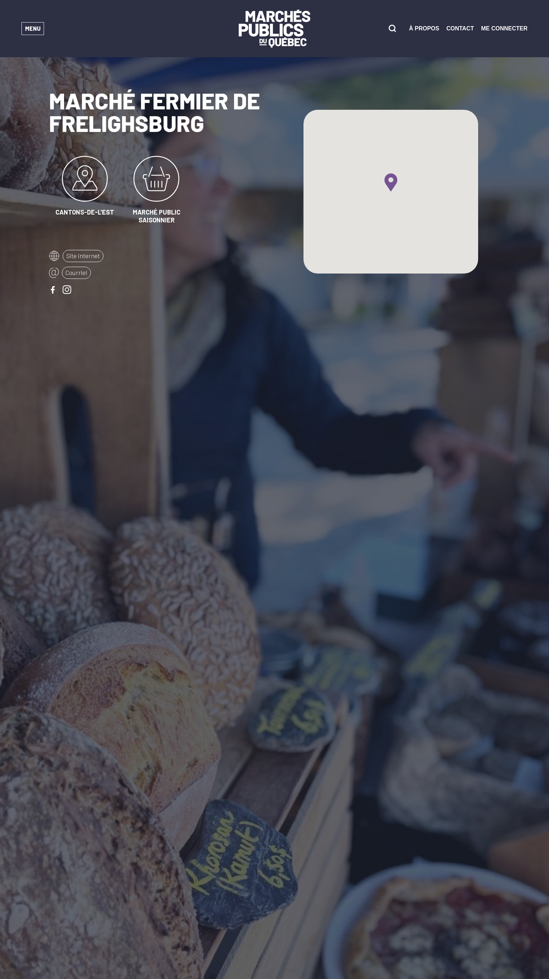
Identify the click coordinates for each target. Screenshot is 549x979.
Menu (32, 28)
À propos (424, 28)
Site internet (83, 256)
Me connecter (504, 28)
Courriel (76, 272)
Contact (460, 28)
